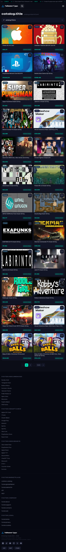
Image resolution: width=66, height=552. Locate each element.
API (3, 490)
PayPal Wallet (6, 402)
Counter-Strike (6, 466)
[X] (17, 543)
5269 (38, 365)
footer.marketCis (7, 487)
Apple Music (5, 450)
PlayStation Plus (6, 447)
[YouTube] (10, 543)
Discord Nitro (5, 455)
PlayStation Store (7, 434)
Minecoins (4, 399)
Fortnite (4, 469)
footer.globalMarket (8, 484)
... (34, 365)
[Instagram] (13, 543)
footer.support (6, 505)
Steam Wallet (6, 418)
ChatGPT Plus (6, 458)
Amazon (4, 423)
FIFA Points (5, 404)
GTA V (3, 463)
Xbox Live (4, 431)
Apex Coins (5, 396)
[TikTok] (6, 543)
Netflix (4, 426)
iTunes (4, 415)
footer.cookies (6, 525)
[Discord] (21, 543)
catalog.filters (33, 20)
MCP (3, 493)
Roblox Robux (6, 385)
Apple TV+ (5, 453)
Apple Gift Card (6, 412)
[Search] (22, 6)
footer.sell (5, 511)
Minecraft (4, 461)
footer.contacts (7, 508)
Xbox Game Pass (6, 444)
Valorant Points (6, 391)
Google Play (5, 420)
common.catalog (7, 481)
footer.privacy (6, 522)
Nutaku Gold (5, 380)
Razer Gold (5, 437)
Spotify (4, 428)
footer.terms (5, 519)
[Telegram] (3, 543)
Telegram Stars (6, 382)
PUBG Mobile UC (6, 393)
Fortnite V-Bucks (7, 388)
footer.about (6, 502)
